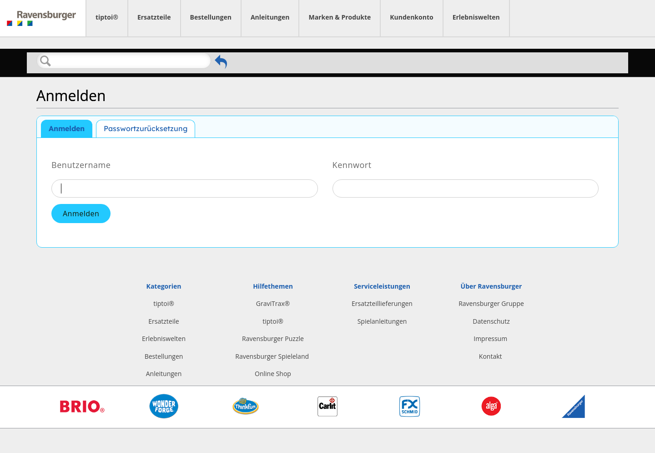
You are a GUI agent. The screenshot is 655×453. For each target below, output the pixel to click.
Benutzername (81, 164)
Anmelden (67, 128)
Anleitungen (270, 17)
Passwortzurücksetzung (145, 128)
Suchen (45, 61)
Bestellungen (211, 17)
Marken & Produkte (339, 17)
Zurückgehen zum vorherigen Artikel (221, 61)
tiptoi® (107, 17)
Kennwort (352, 164)
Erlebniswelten (476, 17)
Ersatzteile (154, 17)
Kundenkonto (411, 17)
